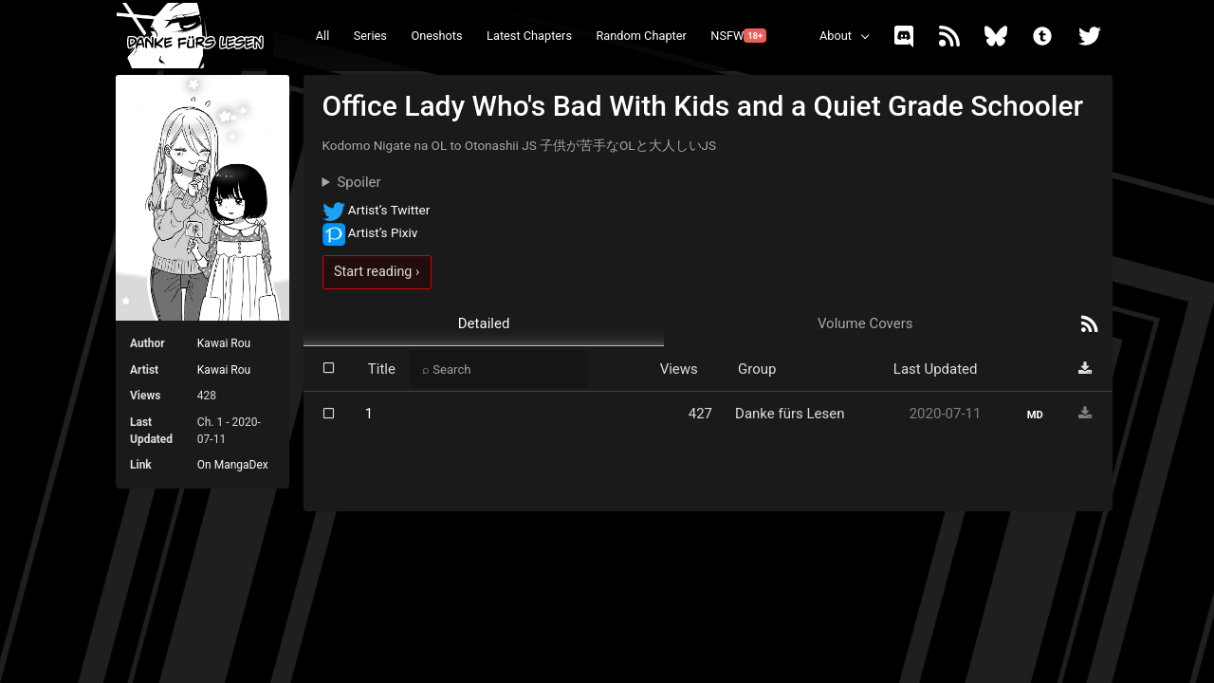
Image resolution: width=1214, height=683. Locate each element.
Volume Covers (865, 323)
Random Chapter (641, 35)
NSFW (738, 35)
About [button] (835, 35)
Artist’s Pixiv (370, 232)
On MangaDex (232, 464)
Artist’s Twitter (376, 209)
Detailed (484, 323)
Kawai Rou (223, 343)
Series (370, 35)
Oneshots (436, 35)
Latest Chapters (529, 35)
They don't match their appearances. (708, 183)
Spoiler (358, 182)
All (323, 35)
